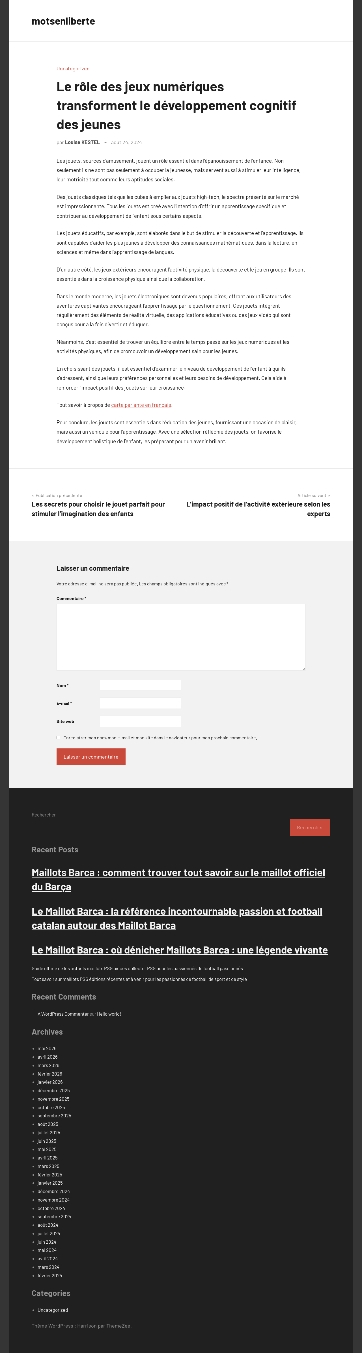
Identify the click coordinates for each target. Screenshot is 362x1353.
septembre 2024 (54, 1216)
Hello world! (109, 1014)
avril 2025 (48, 1157)
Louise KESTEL (82, 142)
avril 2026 (48, 1056)
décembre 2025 (54, 1090)
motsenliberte (64, 20)
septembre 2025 (54, 1115)
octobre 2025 (51, 1107)
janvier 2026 (50, 1082)
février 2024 (50, 1275)
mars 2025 (48, 1166)
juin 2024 (47, 1242)
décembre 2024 (54, 1191)
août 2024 (48, 1225)
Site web (65, 721)
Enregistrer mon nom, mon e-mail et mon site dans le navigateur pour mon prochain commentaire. (160, 737)
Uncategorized (73, 68)
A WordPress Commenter (63, 1014)
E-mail (64, 703)
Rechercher (44, 814)
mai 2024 (47, 1250)
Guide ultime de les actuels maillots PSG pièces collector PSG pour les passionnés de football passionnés (137, 968)
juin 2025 (47, 1141)
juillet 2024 (49, 1233)
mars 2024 (48, 1267)
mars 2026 (48, 1065)
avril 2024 (48, 1258)
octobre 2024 (51, 1208)
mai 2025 (47, 1149)
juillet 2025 (49, 1132)
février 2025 (50, 1174)
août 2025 (48, 1124)
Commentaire (71, 598)
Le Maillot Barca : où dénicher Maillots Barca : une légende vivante (180, 949)
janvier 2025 (50, 1182)
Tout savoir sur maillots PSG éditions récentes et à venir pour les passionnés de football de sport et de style (139, 979)
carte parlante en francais (141, 404)
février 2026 (50, 1073)
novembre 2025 (54, 1099)
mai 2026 (47, 1048)
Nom (62, 685)
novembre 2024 (54, 1199)
